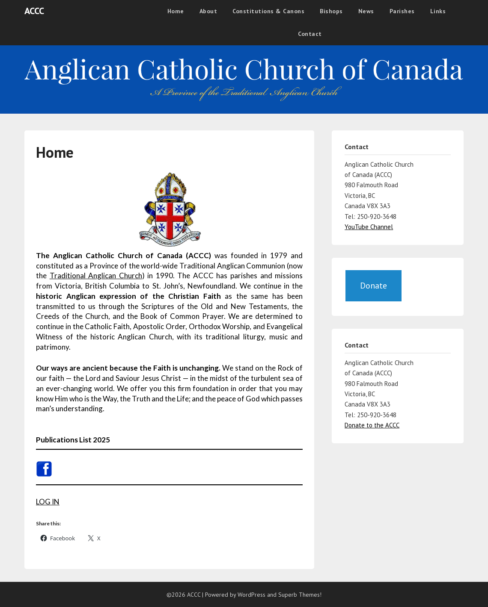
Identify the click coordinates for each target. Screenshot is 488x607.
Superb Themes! (299, 594)
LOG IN (48, 501)
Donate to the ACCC (372, 425)
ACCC (34, 11)
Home (175, 11)
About (208, 11)
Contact (310, 34)
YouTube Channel (369, 227)
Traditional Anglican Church (96, 275)
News (366, 11)
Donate (373, 285)
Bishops (331, 11)
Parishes (402, 11)
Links (438, 11)
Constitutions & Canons (268, 11)
